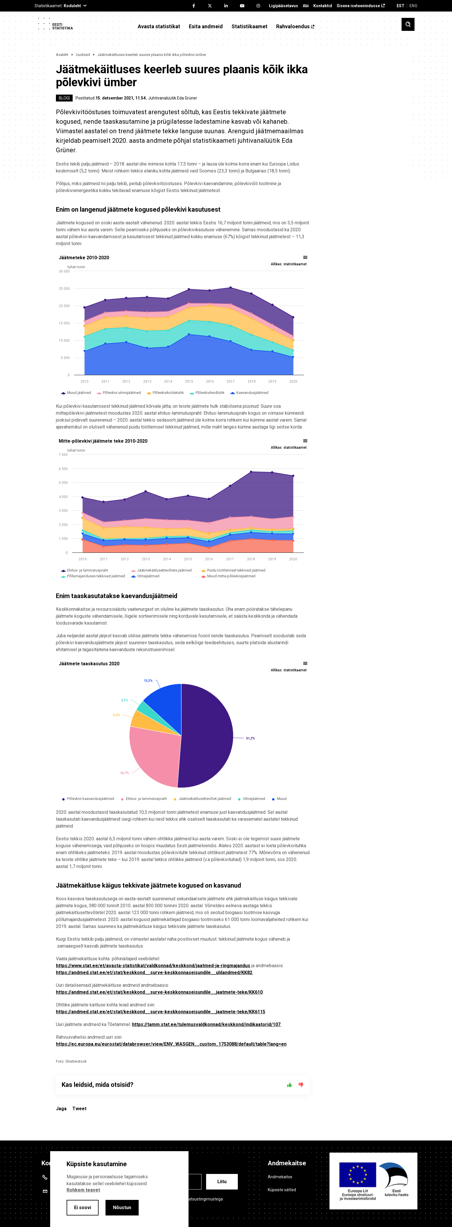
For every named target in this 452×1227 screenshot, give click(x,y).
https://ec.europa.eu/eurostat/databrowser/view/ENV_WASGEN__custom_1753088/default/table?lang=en (171, 1044)
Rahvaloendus (293, 26)
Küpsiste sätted (282, 1189)
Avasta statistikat (159, 26)
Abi (306, 6)
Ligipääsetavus (283, 6)
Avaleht (62, 54)
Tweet (79, 1108)
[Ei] (301, 1085)
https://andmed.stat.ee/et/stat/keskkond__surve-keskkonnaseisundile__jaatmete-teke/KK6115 (160, 1011)
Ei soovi (82, 1207)
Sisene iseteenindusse (358, 6)
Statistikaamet (249, 26)
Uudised (83, 54)
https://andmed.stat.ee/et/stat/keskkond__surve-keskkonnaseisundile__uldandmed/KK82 (154, 972)
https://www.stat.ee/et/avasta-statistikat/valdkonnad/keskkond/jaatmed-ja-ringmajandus (153, 965)
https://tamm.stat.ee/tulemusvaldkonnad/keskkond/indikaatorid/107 (206, 1024)
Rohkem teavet (83, 1190)
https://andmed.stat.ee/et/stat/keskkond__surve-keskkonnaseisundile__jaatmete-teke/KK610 (159, 992)
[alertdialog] (119, 1189)
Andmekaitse (280, 1177)
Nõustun (122, 1207)
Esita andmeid (206, 26)
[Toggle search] (408, 24)
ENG (413, 5)
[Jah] (289, 1085)
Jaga (61, 1108)
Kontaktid (322, 6)
